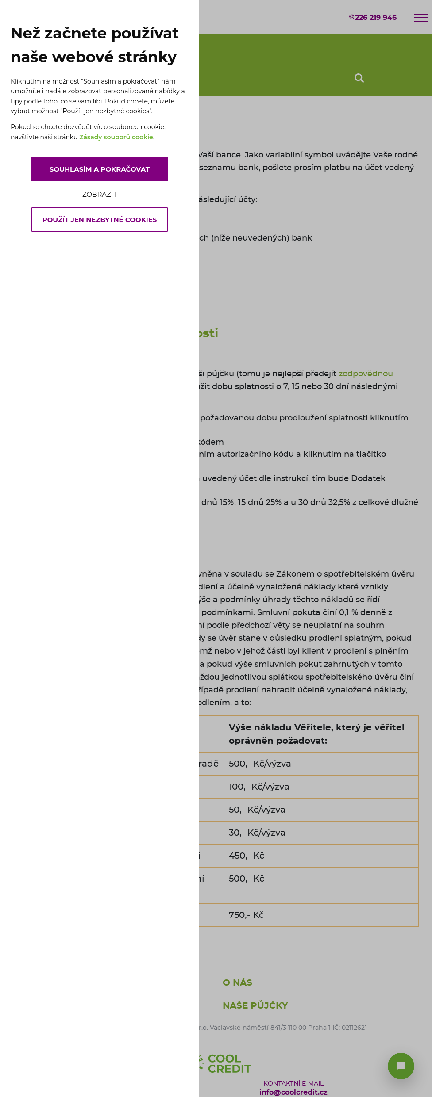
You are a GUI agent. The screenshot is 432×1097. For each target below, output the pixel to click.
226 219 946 (372, 17)
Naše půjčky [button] (255, 1005)
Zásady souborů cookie (116, 137)
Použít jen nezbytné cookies (99, 219)
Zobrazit (99, 194)
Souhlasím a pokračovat (100, 169)
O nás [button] (237, 983)
